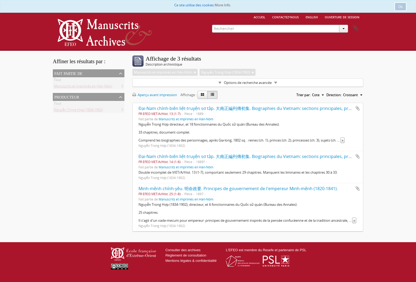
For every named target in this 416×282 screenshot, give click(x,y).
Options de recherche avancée (248, 82)
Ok (400, 6)
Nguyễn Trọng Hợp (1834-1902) (78, 110)
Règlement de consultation (185, 255)
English (312, 17)
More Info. (223, 5)
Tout (57, 80)
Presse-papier (355, 28)
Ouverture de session (342, 17)
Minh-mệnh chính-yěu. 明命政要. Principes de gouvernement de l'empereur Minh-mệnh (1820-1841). (238, 188)
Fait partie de (68, 73)
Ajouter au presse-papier (357, 108)
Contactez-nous (285, 17)
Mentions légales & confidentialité (190, 261)
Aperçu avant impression (154, 94)
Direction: (333, 94)
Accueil (259, 17)
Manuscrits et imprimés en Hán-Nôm (83, 87)
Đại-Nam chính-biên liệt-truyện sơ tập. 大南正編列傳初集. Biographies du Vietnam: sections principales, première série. (256, 108)
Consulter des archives (182, 250)
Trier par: (303, 94)
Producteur (66, 97)
